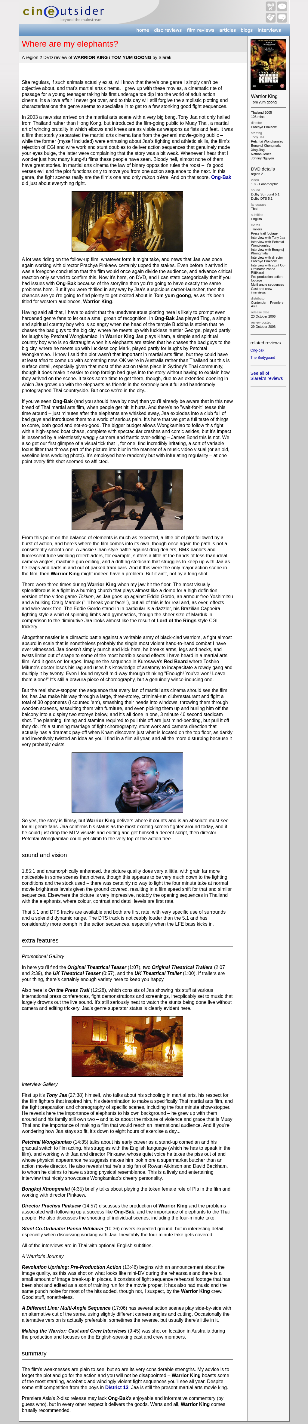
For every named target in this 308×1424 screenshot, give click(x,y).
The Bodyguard (263, 357)
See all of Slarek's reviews (267, 376)
